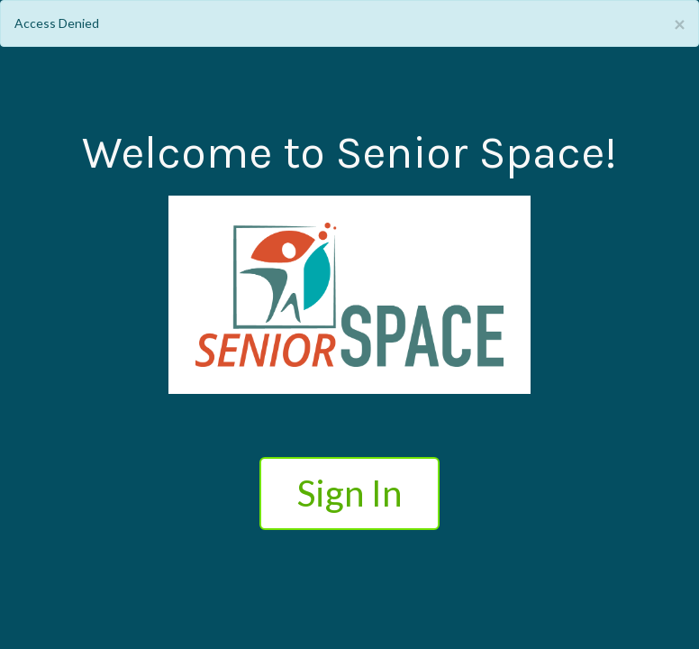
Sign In (349, 493)
